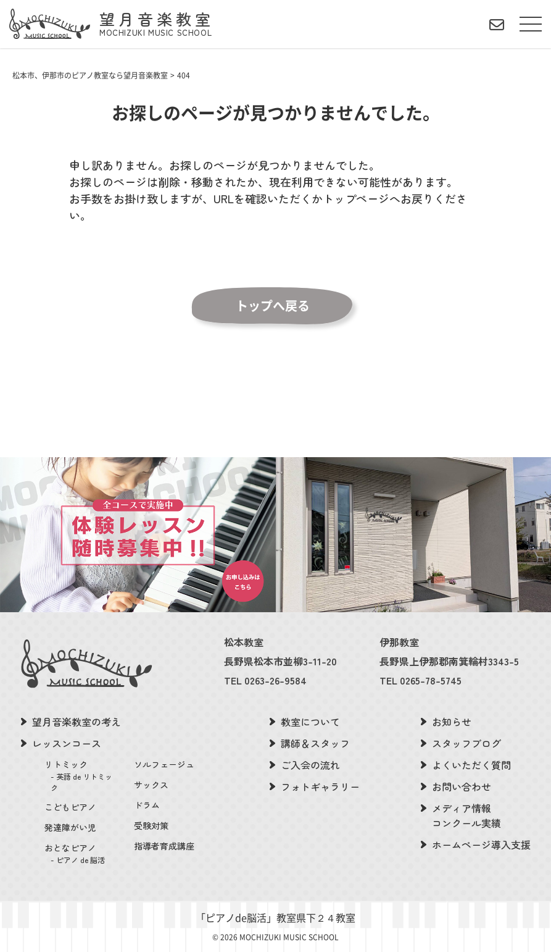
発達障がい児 (70, 827)
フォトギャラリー (320, 786)
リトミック (81, 775)
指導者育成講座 (164, 846)
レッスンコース (66, 743)
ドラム (147, 805)
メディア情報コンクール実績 (466, 815)
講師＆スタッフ (315, 743)
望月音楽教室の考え (76, 721)
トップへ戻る (273, 306)
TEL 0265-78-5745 (420, 680)
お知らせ (451, 721)
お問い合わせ (461, 786)
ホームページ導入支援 (481, 844)
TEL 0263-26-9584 (265, 680)
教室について (310, 721)
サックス (151, 784)
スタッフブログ (466, 743)
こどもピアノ (70, 807)
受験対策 (151, 825)
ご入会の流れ (310, 764)
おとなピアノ (81, 853)
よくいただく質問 (471, 764)
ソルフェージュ (164, 764)
